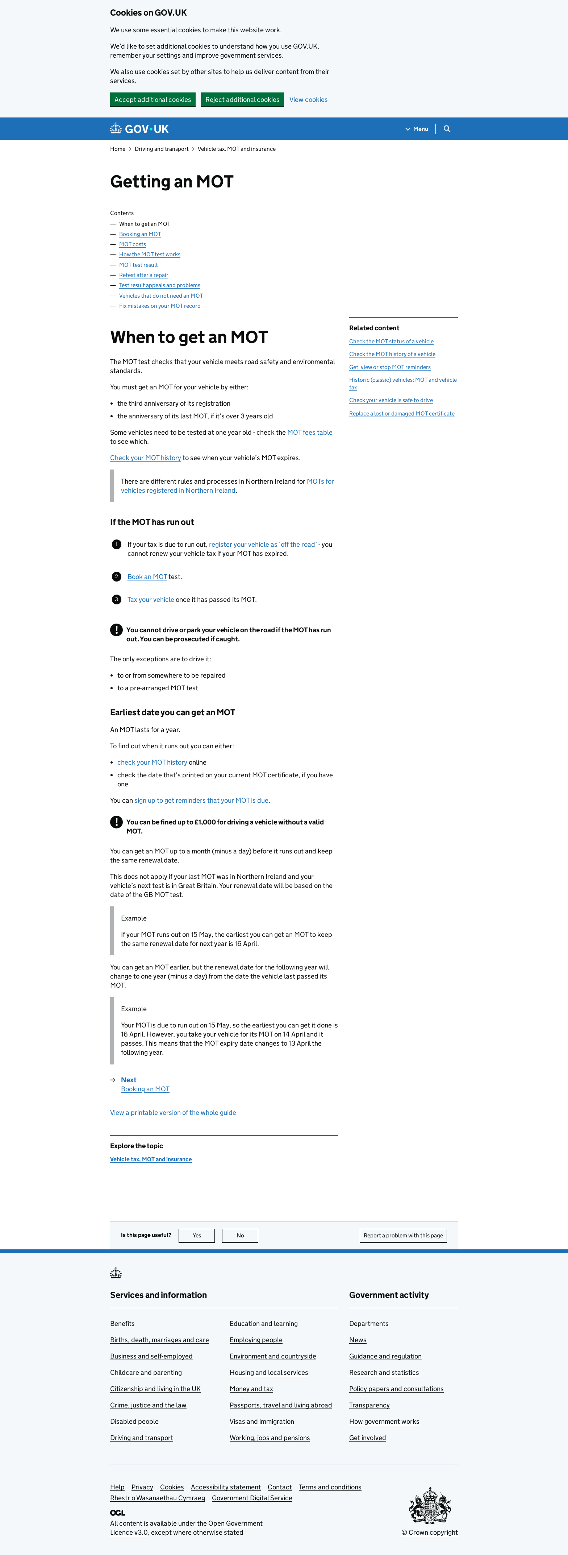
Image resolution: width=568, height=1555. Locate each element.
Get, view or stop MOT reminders (390, 367)
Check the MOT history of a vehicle (392, 354)
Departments (369, 1323)
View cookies (308, 99)
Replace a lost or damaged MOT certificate (402, 413)
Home (117, 148)
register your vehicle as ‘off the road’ (263, 544)
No (248, 1235)
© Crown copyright (429, 1532)
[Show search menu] (447, 129)
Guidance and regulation (385, 1356)
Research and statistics (384, 1372)
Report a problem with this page (403, 1235)
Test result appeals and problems (159, 285)
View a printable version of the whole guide (173, 1112)
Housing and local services (269, 1372)
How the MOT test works (149, 254)
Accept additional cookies (152, 99)
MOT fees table (310, 432)
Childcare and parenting (146, 1372)
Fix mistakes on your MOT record (160, 305)
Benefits (122, 1323)
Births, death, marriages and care (159, 1340)
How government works (384, 1421)
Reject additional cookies (242, 99)
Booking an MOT (140, 234)
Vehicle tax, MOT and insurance (237, 148)
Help (117, 1487)
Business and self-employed (151, 1356)
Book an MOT (147, 576)
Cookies (172, 1487)
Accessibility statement (226, 1487)
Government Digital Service (252, 1498)
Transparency (369, 1405)
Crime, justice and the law (148, 1405)
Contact (280, 1487)
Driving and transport (162, 148)
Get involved (367, 1438)
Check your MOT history (145, 458)
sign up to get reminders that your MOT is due (201, 800)
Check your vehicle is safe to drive (391, 400)
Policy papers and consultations (396, 1389)
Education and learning (264, 1323)
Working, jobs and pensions (270, 1438)
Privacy (142, 1487)
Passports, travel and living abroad (281, 1405)
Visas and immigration (262, 1421)
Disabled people (134, 1421)
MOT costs (132, 244)
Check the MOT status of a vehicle (391, 341)
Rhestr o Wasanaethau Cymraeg (157, 1498)
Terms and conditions (330, 1487)
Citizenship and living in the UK (155, 1389)
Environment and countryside (273, 1356)
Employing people (256, 1340)
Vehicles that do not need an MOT (161, 295)
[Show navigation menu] (417, 129)
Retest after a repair (143, 275)
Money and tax (251, 1389)
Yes (204, 1235)
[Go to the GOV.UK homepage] (139, 129)
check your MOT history (152, 762)
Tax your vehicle (151, 599)
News (358, 1340)
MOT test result (138, 264)
